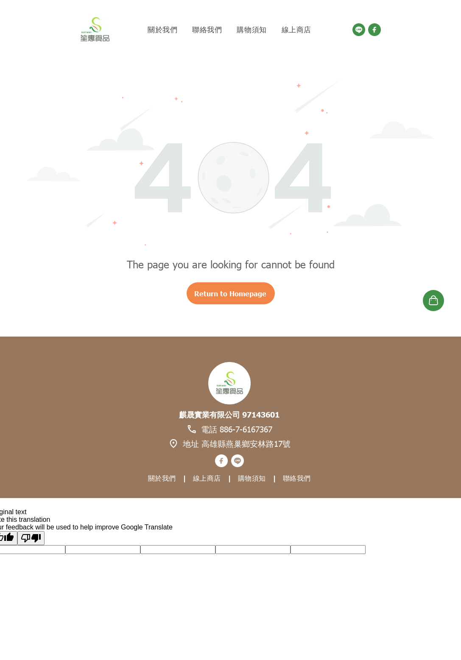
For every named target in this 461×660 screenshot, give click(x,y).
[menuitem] (163, 30)
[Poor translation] (31, 538)
